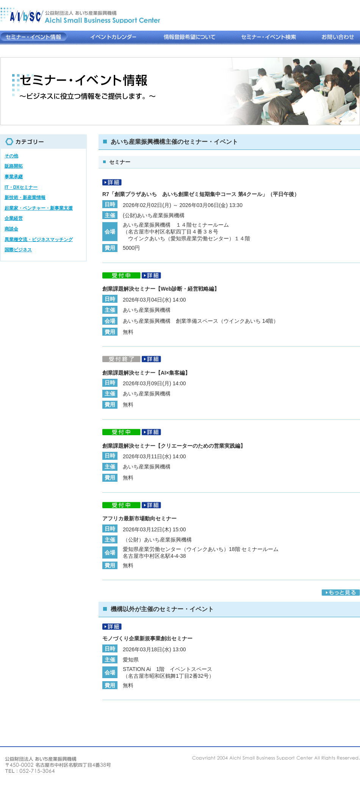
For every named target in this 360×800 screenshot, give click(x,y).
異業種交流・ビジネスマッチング (39, 239)
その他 (11, 156)
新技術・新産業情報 (25, 197)
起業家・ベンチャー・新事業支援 (39, 208)
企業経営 (14, 218)
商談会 (11, 229)
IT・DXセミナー (21, 187)
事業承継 (14, 176)
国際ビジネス (18, 249)
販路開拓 (14, 166)
